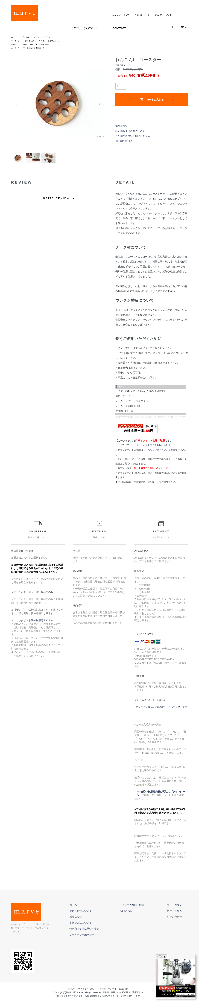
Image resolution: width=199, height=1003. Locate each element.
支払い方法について (98, 926)
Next (99, 103)
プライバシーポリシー (99, 938)
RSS (134, 914)
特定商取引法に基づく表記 (130, 131)
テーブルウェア (29, 41)
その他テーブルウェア (53, 41)
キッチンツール (29, 44)
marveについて (120, 15)
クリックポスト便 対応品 (34, 48)
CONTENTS (119, 28)
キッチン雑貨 (48, 44)
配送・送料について (98, 914)
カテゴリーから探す (82, 28)
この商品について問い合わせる (132, 135)
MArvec (80, 992)
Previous (16, 103)
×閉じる (161, 956)
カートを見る (178, 914)
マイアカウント (163, 15)
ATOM (142, 914)
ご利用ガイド (141, 15)
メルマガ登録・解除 (143, 908)
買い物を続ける (124, 141)
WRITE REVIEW (56, 201)
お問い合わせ (178, 920)
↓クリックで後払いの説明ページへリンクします (161, 710)
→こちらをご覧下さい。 (155, 453)
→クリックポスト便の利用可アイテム (32, 623)
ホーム (14, 37)
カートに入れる (152, 99)
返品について (122, 125)
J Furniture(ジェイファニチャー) (37, 37)
